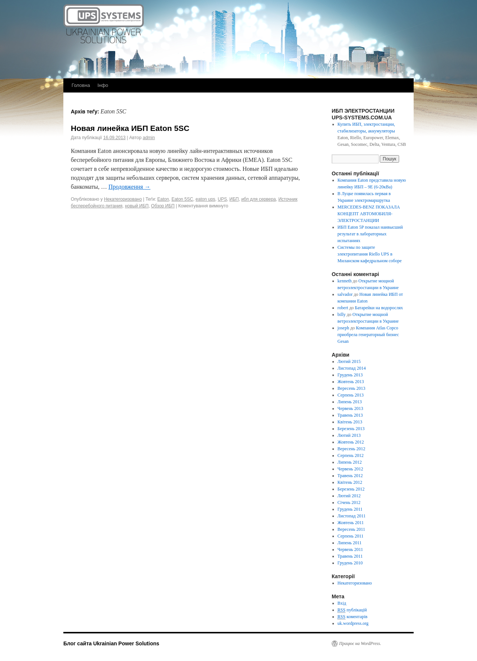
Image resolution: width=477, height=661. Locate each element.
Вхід (342, 603)
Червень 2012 (350, 469)
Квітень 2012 (350, 482)
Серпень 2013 (351, 395)
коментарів (352, 617)
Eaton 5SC (182, 199)
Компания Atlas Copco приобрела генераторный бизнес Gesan (368, 334)
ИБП (234, 199)
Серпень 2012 (351, 455)
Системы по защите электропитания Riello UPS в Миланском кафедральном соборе (370, 254)
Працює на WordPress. (360, 643)
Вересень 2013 (352, 388)
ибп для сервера (258, 199)
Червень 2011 (350, 549)
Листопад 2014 (352, 368)
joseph (343, 327)
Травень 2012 (350, 475)
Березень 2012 (351, 489)
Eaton (163, 199)
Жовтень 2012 (351, 442)
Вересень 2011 (351, 529)
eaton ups (205, 199)
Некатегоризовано (123, 199)
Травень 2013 (350, 415)
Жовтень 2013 (351, 381)
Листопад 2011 (352, 516)
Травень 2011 (350, 556)
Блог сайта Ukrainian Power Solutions (111, 643)
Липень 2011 (350, 542)
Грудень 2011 (350, 509)
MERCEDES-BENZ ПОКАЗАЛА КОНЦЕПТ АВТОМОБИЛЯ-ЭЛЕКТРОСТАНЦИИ (369, 213)
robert (343, 307)
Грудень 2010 (350, 563)
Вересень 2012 (352, 448)
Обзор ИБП (162, 206)
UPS (222, 199)
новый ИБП (136, 206)
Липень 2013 (350, 401)
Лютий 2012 (349, 495)
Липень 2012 (350, 462)
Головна (81, 85)
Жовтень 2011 (351, 522)
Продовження (129, 187)
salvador (345, 294)
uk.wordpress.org (353, 623)
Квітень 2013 (350, 422)
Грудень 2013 (350, 375)
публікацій (352, 610)
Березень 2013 (351, 428)
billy (342, 314)
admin (149, 137)
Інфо (102, 85)
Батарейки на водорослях (379, 307)
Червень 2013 (350, 408)
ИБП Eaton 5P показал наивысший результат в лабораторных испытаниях (370, 234)
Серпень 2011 (351, 536)
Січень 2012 (349, 502)
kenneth (345, 280)
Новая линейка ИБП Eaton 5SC (130, 128)
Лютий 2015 (349, 361)
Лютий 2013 (349, 435)
